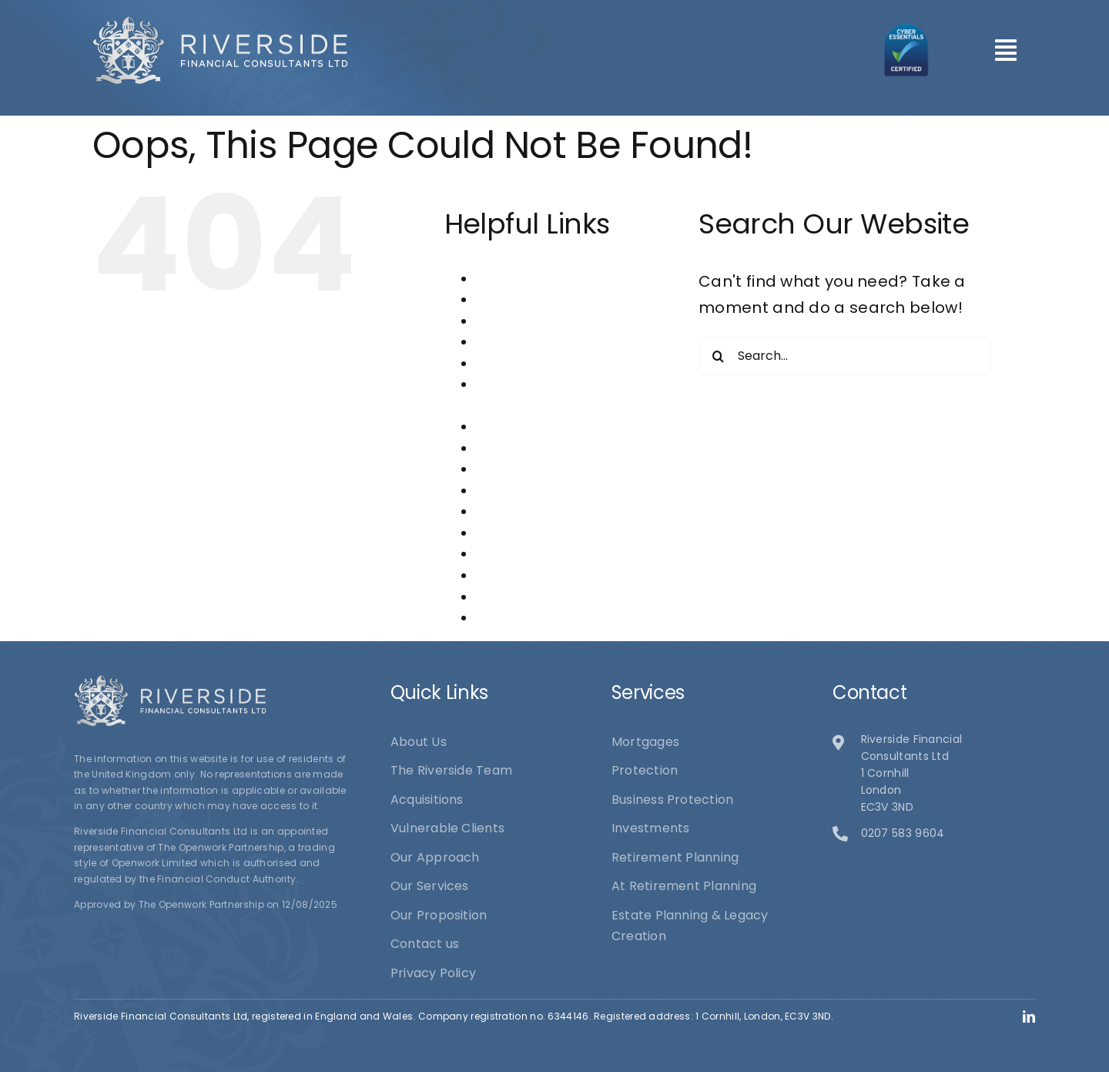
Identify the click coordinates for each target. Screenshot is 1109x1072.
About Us (503, 278)
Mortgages (509, 448)
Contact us (509, 363)
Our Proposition (524, 490)
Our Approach (520, 469)
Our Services (514, 511)
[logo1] (220, 23)
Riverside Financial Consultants (571, 575)
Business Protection (536, 342)
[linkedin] (1029, 1016)
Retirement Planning (539, 554)
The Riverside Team (536, 597)
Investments (514, 426)
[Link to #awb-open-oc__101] (1006, 50)
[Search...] (845, 356)
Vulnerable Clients (532, 618)
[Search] (718, 356)
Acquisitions (512, 299)
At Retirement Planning (548, 321)
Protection (508, 533)
